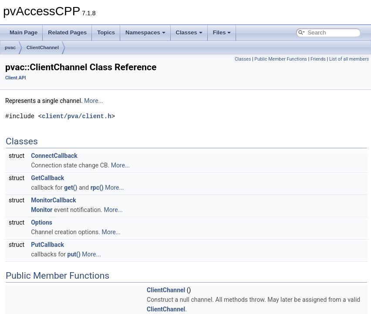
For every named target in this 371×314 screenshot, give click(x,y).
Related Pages (67, 32)
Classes (189, 32)
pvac (10, 47)
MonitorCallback (53, 200)
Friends (318, 59)
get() (70, 187)
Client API (15, 78)
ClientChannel (43, 47)
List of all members (349, 59)
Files (222, 32)
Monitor (41, 209)
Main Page (23, 32)
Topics (106, 32)
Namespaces (145, 32)
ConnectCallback (54, 155)
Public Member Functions (280, 59)
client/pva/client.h (76, 116)
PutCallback (47, 244)
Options (41, 222)
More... (93, 100)
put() (74, 254)
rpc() (97, 187)
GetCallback (47, 177)
